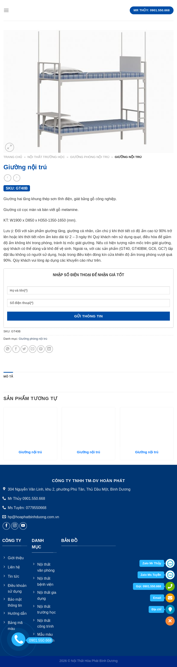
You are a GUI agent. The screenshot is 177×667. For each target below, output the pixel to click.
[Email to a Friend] (32, 349)
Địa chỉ (156, 609)
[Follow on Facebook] (6, 526)
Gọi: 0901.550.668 (148, 586)
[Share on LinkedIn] (49, 349)
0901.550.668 (39, 640)
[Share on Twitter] (24, 349)
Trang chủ (12, 157)
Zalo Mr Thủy (151, 563)
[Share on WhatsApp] (8, 349)
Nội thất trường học (46, 157)
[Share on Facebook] (16, 349)
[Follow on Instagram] (15, 526)
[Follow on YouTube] (23, 526)
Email (157, 598)
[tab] (8, 376)
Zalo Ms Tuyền (151, 574)
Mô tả (8, 376)
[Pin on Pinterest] (41, 349)
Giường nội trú (30, 452)
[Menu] (6, 10)
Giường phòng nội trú (89, 157)
